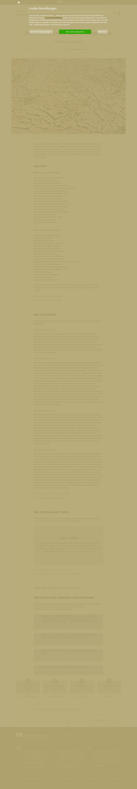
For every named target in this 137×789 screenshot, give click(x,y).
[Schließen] (68, 2)
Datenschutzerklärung (53, 18)
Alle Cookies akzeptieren (75, 32)
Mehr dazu (102, 32)
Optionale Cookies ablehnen (41, 32)
